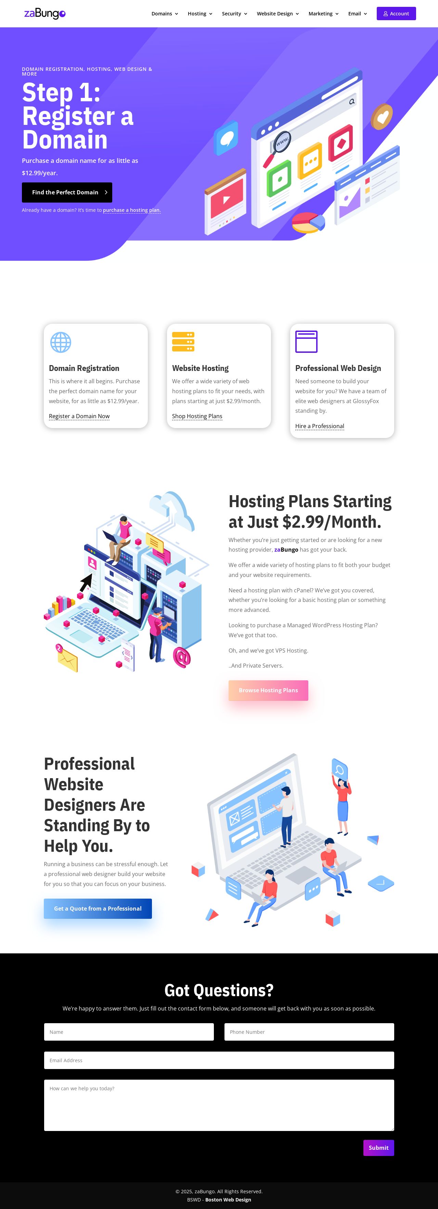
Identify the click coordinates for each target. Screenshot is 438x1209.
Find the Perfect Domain (65, 192)
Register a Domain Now (79, 416)
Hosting (197, 14)
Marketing (321, 14)
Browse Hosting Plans (268, 690)
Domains (162, 14)
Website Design (275, 14)
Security (231, 14)
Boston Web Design (228, 1199)
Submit (379, 1148)
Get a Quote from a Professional (98, 908)
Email (354, 14)
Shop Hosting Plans (197, 416)
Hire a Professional (319, 426)
